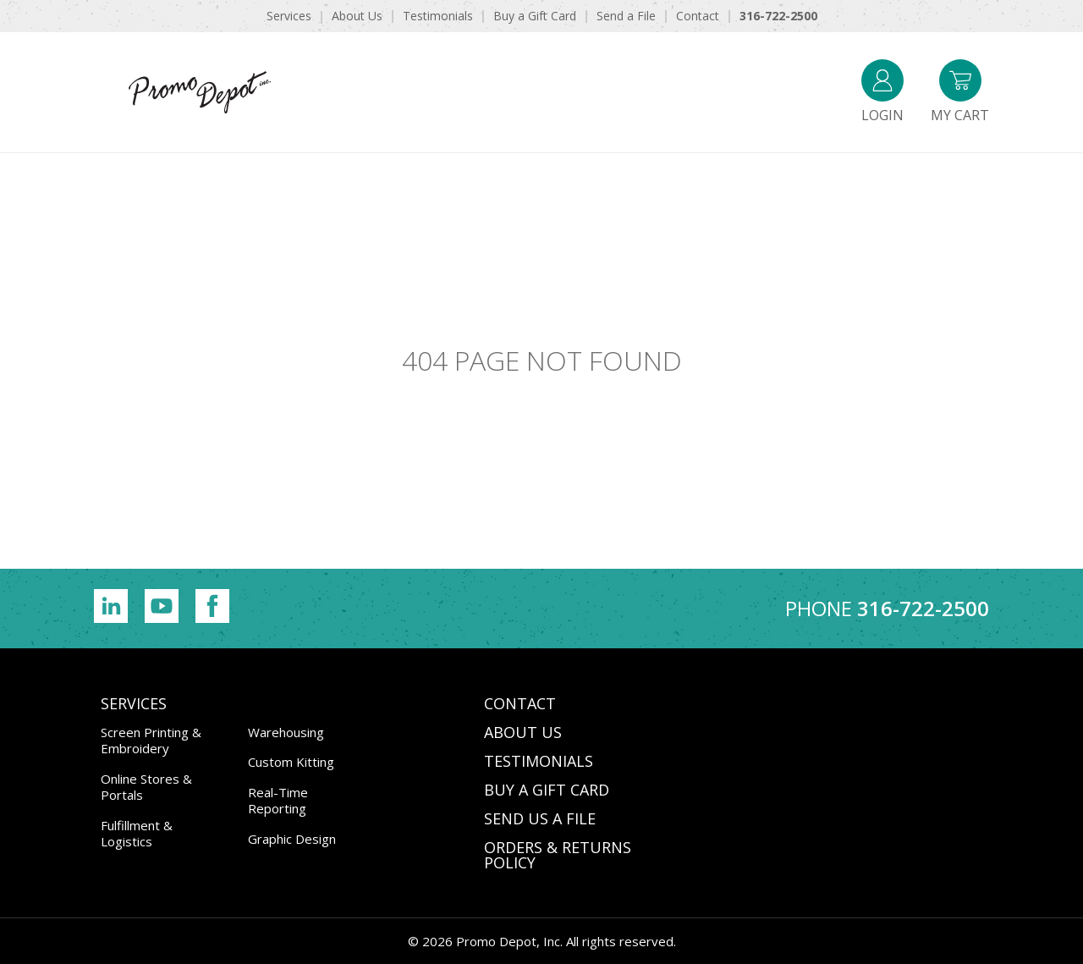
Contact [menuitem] (697, 16)
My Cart (960, 91)
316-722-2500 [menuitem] (778, 16)
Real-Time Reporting (278, 801)
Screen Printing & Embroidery (151, 740)
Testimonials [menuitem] (438, 16)
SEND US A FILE (540, 818)
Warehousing (286, 732)
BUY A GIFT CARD (546, 789)
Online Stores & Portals (146, 787)
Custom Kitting (291, 761)
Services (134, 703)
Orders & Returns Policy (557, 855)
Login (882, 91)
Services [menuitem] (289, 16)
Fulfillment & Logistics (137, 834)
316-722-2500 (923, 608)
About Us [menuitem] (357, 16)
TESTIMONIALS (538, 761)
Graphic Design (292, 838)
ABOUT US (523, 732)
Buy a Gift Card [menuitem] (534, 16)
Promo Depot (199, 92)
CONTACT (520, 703)
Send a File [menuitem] (626, 16)
